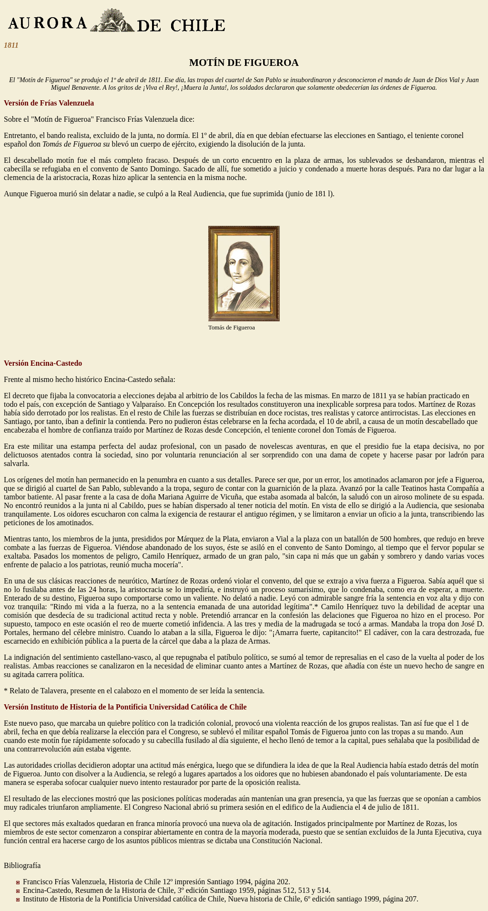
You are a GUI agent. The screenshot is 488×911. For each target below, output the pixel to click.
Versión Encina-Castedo (43, 363)
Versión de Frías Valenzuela (49, 103)
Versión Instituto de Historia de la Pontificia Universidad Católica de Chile (125, 707)
